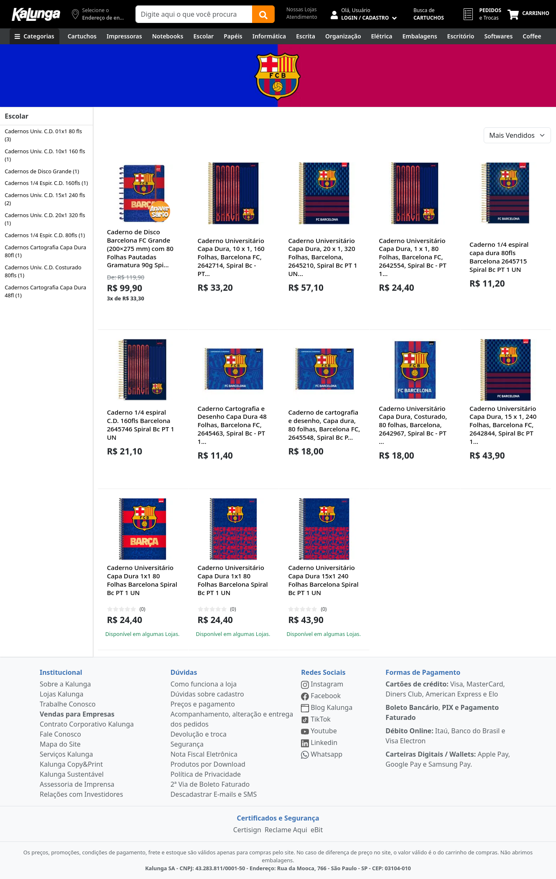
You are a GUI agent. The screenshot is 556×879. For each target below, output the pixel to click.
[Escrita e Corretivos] (305, 36)
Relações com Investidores (81, 794)
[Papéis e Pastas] (233, 36)
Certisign (247, 829)
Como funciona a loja (204, 684)
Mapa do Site (60, 744)
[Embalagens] (419, 36)
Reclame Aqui (286, 829)
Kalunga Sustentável (72, 774)
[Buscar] (263, 14)
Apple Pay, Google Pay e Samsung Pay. (447, 759)
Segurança (187, 744)
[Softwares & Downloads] (498, 36)
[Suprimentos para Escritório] (460, 36)
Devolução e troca (199, 734)
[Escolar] (204, 36)
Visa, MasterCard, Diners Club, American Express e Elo (445, 689)
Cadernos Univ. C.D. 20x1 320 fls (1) (45, 219)
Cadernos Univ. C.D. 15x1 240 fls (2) (45, 199)
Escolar (16, 116)
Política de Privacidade (206, 774)
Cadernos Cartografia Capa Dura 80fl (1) (45, 251)
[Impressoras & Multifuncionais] (124, 36)
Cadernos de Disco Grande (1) (42, 171)
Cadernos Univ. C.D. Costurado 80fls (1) (43, 271)
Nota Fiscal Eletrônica (204, 754)
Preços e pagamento (203, 704)
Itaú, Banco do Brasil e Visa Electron (445, 735)
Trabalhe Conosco (68, 704)
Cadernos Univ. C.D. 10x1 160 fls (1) (45, 155)
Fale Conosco (60, 734)
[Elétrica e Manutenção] (382, 36)
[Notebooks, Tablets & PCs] (168, 36)
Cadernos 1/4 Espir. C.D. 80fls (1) (45, 235)
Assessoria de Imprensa (77, 784)
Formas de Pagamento (422, 672)
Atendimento (301, 16)
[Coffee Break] (532, 36)
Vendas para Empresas (77, 714)
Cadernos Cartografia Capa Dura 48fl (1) (45, 291)
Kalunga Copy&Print (71, 764)
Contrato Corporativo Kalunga (87, 724)
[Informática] (269, 36)
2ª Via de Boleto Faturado (210, 784)
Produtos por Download (208, 764)
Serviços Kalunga (66, 754)
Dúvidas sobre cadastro (207, 694)
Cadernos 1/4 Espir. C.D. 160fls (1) (46, 183)
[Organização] (343, 36)
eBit (317, 829)
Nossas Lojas (301, 9)
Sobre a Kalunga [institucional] (65, 684)
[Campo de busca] (193, 14)
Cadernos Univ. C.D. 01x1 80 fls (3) (43, 135)
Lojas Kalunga (62, 694)
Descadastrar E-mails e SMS (214, 794)
